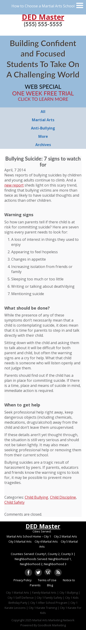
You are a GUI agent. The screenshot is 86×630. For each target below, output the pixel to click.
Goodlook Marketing (52, 625)
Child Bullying (36, 497)
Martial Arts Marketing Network (53, 620)
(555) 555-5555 (43, 24)
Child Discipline (63, 497)
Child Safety (14, 502)
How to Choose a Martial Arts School (43, 6)
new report (14, 185)
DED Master (43, 17)
